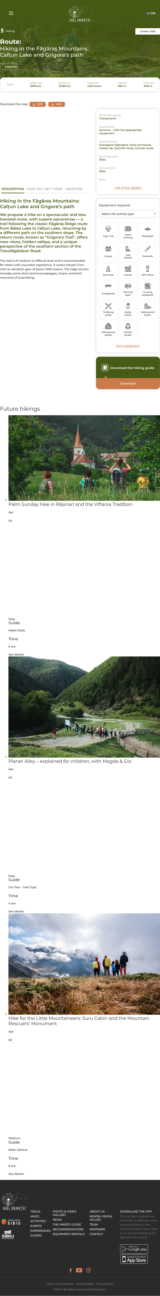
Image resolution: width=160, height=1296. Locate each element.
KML (59, 104)
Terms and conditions (60, 1284)
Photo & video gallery (64, 1213)
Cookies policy (85, 1284)
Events (36, 1226)
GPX (38, 104)
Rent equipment (128, 346)
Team (94, 1224)
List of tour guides (128, 188)
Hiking (7, 30)
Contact (96, 1234)
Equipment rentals (69, 1234)
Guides (36, 1235)
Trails (35, 1211)
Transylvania (107, 118)
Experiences (40, 1231)
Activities (38, 1221)
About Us (97, 1211)
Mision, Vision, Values (101, 1218)
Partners (97, 1229)
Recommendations (68, 1229)
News (57, 1220)
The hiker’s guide (67, 1224)
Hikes (34, 1216)
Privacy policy (105, 1284)
